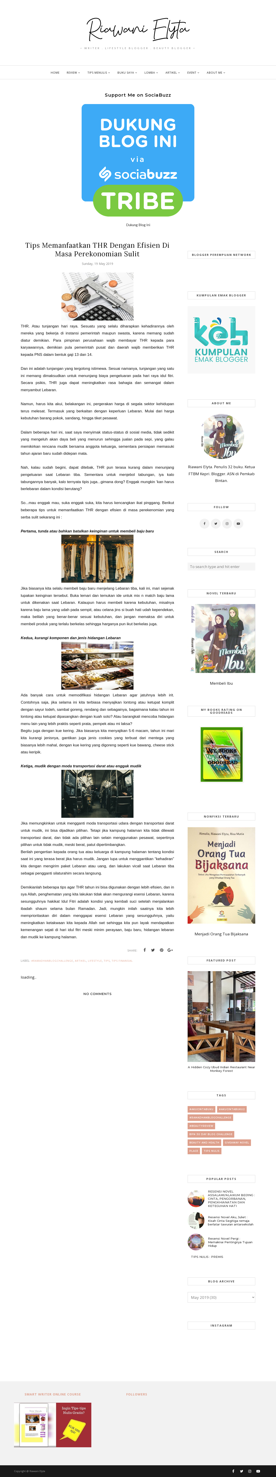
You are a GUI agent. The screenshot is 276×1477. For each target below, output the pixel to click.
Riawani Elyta (37, 1471)
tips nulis (212, 1151)
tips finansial (122, 960)
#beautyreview (201, 1126)
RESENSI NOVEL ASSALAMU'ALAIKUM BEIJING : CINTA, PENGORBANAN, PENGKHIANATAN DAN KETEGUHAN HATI (231, 1199)
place (193, 1151)
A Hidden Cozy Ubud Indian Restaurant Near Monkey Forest (221, 1069)
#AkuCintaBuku (201, 1109)
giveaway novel (237, 1142)
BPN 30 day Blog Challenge (210, 1134)
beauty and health (204, 1142)
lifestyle (95, 960)
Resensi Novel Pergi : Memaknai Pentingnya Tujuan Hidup (230, 1242)
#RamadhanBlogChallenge (52, 960)
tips (107, 960)
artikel (80, 960)
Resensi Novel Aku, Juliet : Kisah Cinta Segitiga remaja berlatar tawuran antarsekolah (230, 1220)
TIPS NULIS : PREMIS (207, 1257)
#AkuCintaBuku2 (232, 1109)
